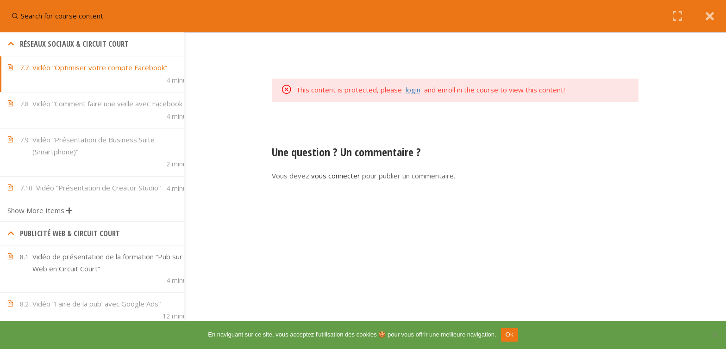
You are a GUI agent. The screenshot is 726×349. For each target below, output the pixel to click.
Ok (509, 334)
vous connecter (353, 175)
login (431, 89)
